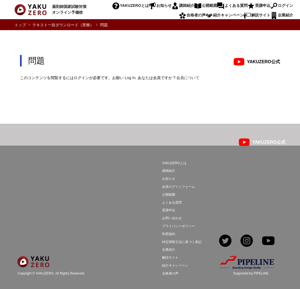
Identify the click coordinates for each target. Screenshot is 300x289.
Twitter (225, 241)
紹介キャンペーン (228, 15)
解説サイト (260, 15)
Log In (130, 78)
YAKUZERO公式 (263, 61)
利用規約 (168, 234)
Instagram (246, 241)
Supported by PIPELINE (250, 273)
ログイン (285, 5)
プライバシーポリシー (178, 226)
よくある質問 (236, 5)
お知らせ (164, 5)
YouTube (268, 241)
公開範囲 (209, 5)
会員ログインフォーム (178, 187)
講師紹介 (186, 5)
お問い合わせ (172, 218)
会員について (187, 78)
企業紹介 (285, 15)
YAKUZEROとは (134, 5)
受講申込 (262, 5)
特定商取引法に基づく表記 (182, 242)
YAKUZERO (44, 274)
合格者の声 (196, 15)
